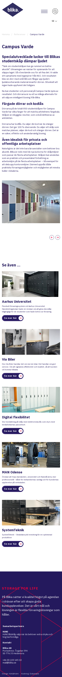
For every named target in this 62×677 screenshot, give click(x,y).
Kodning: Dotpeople (30, 673)
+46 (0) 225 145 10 (12, 660)
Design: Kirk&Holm (10, 673)
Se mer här (13, 318)
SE (54, 21)
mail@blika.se (9, 662)
